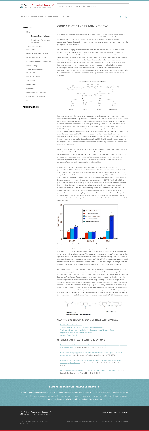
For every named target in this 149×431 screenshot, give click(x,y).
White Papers (31, 80)
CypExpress (30, 88)
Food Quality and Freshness (36, 93)
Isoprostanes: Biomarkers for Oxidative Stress (76, 332)
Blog (28, 32)
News (28, 101)
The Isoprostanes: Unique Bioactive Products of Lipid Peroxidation (83, 327)
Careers (117, 413)
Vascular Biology (32, 66)
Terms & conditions (121, 421)
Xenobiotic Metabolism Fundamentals (34, 71)
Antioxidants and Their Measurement (34, 48)
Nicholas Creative (107, 421)
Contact (125, 413)
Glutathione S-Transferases (35, 97)
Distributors (65, 17)
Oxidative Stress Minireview (40, 36)
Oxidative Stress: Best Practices (71, 325)
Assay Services (37, 17)
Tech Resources (51, 17)
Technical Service (31, 107)
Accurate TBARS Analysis (68, 335)
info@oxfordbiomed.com (32, 424)
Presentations (31, 84)
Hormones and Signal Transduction (38, 61)
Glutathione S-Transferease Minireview (40, 41)
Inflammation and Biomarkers (36, 57)
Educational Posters (33, 76)
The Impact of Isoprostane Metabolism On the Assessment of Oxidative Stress (87, 330)
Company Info (107, 413)
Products (25, 17)
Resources (27, 28)
